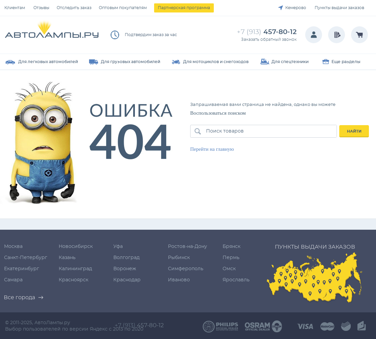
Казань (67, 257)
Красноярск (73, 280)
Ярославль (236, 280)
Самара (13, 280)
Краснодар (127, 280)
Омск (229, 268)
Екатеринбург (21, 268)
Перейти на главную (212, 149)
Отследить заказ (74, 8)
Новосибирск (76, 246)
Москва (13, 246)
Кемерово (295, 8)
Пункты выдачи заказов (339, 8)
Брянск (231, 246)
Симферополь (185, 268)
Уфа (118, 246)
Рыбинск (179, 257)
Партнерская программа (184, 8)
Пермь (231, 257)
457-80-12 (267, 32)
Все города (19, 297)
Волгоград (126, 257)
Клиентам (14, 8)
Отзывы (41, 8)
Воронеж (124, 268)
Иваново (179, 280)
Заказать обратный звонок (269, 39)
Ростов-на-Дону (187, 246)
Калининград (75, 268)
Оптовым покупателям (123, 8)
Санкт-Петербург (25, 257)
